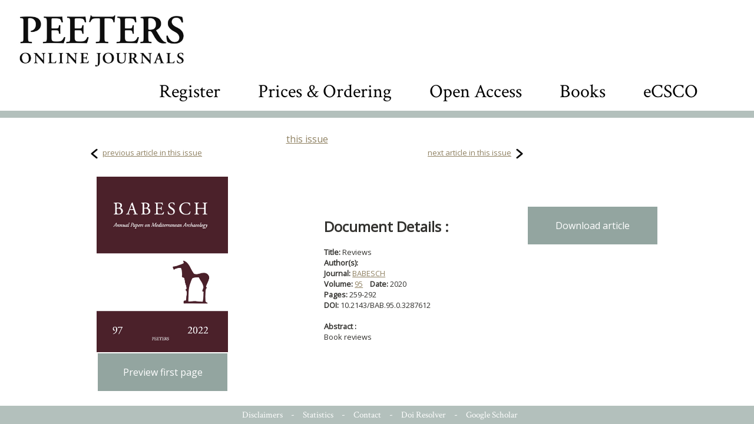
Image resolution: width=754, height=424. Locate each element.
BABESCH (368, 273)
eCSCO (670, 92)
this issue (307, 138)
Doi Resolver (423, 414)
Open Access (475, 92)
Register (189, 92)
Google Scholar (492, 414)
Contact (367, 414)
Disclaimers (262, 414)
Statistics (318, 414)
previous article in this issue (152, 152)
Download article (592, 225)
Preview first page (163, 372)
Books (583, 92)
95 (359, 284)
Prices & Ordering (325, 92)
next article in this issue (469, 152)
